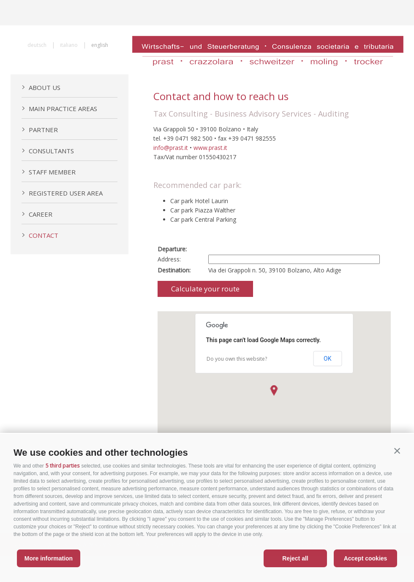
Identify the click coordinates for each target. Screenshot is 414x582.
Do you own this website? (237, 358)
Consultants (48, 151)
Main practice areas (59, 108)
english (99, 45)
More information (49, 558)
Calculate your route (205, 289)
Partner (40, 129)
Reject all (295, 558)
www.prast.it (210, 148)
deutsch (36, 45)
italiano (69, 45)
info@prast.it (170, 148)
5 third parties (62, 465)
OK (327, 358)
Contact (40, 235)
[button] (397, 450)
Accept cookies (365, 558)
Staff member (49, 172)
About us (41, 87)
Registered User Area (62, 193)
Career (37, 214)
